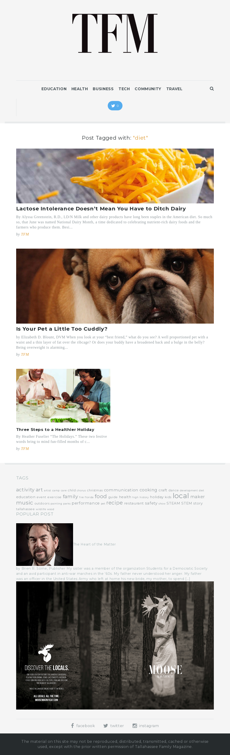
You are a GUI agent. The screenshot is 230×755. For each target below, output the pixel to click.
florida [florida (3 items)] (89, 497)
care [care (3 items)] (64, 490)
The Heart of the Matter (94, 544)
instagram (146, 726)
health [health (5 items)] (125, 497)
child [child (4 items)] (72, 490)
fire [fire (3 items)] (81, 497)
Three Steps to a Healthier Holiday (55, 429)
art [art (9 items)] (39, 490)
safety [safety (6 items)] (151, 503)
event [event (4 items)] (41, 497)
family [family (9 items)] (70, 496)
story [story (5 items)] (198, 503)
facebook (83, 726)
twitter (113, 726)
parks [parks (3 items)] (66, 503)
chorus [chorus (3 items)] (81, 490)
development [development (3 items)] (189, 490)
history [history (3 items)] (144, 497)
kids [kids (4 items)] (168, 497)
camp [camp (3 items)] (56, 490)
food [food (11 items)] (101, 496)
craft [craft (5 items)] (163, 490)
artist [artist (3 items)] (47, 490)
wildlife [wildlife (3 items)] (41, 509)
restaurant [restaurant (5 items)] (134, 503)
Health (79, 89)
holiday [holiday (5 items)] (156, 497)
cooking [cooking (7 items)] (148, 490)
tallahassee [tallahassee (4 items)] (25, 509)
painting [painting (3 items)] (56, 503)
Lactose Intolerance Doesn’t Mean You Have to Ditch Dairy (101, 209)
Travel (174, 89)
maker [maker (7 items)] (197, 496)
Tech (124, 89)
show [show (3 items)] (162, 503)
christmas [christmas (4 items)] (95, 490)
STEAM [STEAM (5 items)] (173, 503)
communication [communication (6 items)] (121, 490)
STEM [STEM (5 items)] (186, 503)
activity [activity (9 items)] (25, 490)
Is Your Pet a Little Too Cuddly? (62, 329)
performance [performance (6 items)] (86, 503)
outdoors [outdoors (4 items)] (42, 503)
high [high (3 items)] (135, 497)
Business (103, 89)
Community (148, 89)
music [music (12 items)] (24, 502)
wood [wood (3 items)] (50, 509)
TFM (25, 234)
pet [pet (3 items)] (103, 503)
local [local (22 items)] (181, 496)
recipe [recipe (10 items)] (114, 503)
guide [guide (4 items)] (113, 497)
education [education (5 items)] (26, 497)
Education (54, 89)
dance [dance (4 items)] (173, 490)
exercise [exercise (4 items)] (54, 497)
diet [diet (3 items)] (201, 490)
